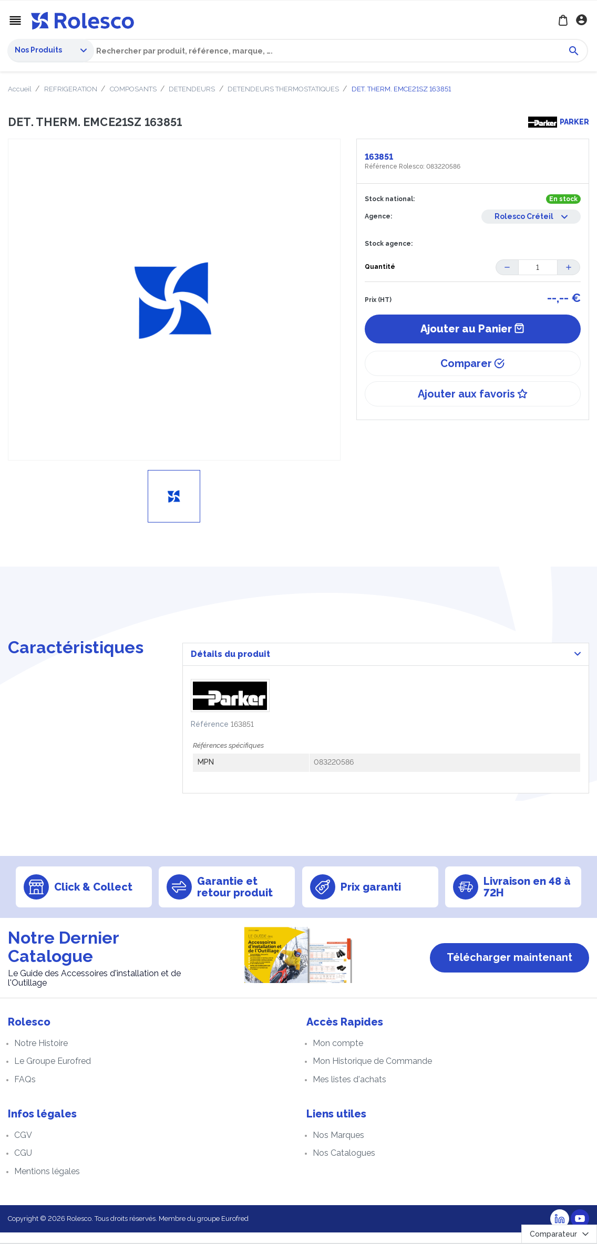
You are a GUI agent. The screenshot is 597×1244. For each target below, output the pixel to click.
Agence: (378, 217)
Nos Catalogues (344, 1164)
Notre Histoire (41, 1055)
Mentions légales (47, 1183)
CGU (23, 1164)
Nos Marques (338, 1147)
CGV (23, 1147)
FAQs (25, 1091)
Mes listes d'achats (349, 1091)
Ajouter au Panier (472, 330)
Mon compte (338, 1055)
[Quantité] (537, 268)
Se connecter (582, 20)
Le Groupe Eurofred (52, 1073)
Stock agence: (389, 245)
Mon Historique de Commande (372, 1073)
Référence (210, 735)
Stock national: (390, 200)
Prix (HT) (378, 301)
